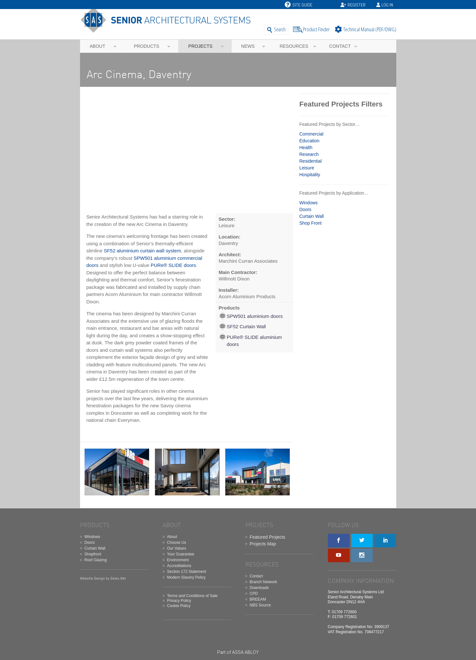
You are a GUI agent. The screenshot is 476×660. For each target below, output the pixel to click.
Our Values (176, 548)
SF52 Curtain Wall (246, 326)
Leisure (306, 167)
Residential (310, 161)
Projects (200, 46)
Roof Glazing (96, 560)
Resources (293, 46)
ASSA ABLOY (245, 652)
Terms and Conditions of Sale (192, 596)
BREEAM (258, 599)
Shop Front (310, 223)
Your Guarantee (180, 554)
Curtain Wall (311, 216)
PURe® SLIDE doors (173, 265)
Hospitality (309, 174)
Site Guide (298, 5)
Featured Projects (268, 537)
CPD (254, 593)
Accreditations (179, 566)
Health (305, 147)
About (97, 46)
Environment (178, 560)
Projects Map (263, 543)
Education (309, 140)
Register (357, 5)
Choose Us (176, 542)
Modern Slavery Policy (186, 577)
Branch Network (263, 582)
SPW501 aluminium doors (255, 316)
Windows (308, 202)
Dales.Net (118, 578)
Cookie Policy (179, 606)
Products (146, 46)
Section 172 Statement (186, 571)
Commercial (311, 134)
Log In (387, 5)
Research (309, 154)
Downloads (259, 587)
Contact (340, 46)
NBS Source (260, 605)
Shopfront (93, 554)
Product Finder (316, 29)
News (248, 46)
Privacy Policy (179, 600)
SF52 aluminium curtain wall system (142, 250)
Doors (305, 209)
